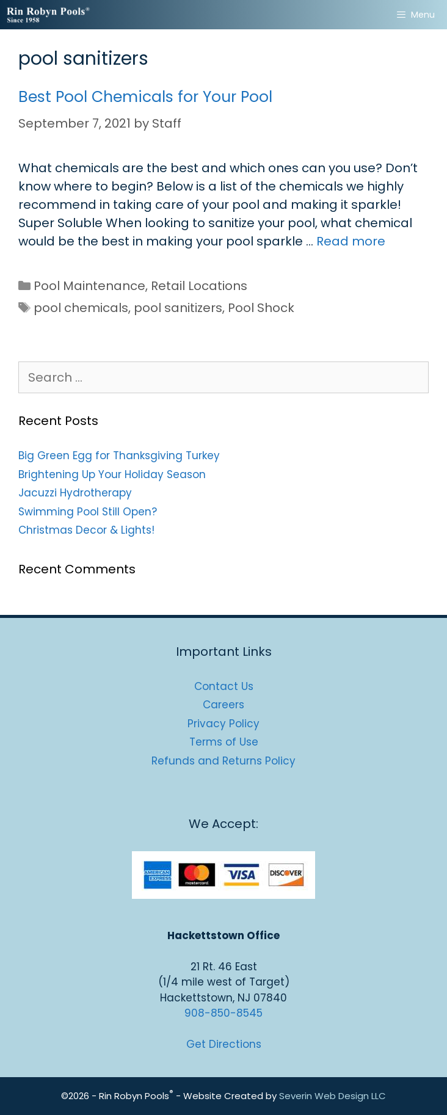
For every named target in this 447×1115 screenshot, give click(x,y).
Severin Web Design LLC (332, 1095)
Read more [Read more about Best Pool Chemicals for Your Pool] (350, 241)
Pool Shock (261, 307)
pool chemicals (81, 307)
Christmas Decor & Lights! (86, 530)
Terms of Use (223, 742)
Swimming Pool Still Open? (87, 511)
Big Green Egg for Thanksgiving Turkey (119, 455)
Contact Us (223, 686)
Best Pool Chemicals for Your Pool (145, 96)
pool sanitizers (178, 307)
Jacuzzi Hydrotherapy (75, 492)
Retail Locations (199, 285)
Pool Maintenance (89, 285)
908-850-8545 (223, 1013)
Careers (223, 704)
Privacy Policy (223, 723)
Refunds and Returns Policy (223, 761)
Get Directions (223, 1044)
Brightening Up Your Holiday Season (112, 474)
